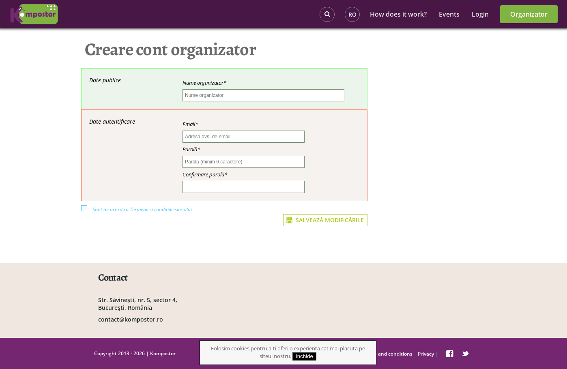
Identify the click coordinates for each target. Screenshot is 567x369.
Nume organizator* (204, 82)
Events (449, 14)
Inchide (304, 356)
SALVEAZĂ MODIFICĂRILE (330, 220)
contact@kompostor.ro (130, 319)
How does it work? (398, 14)
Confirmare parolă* (205, 174)
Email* (190, 124)
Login (480, 14)
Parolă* (191, 149)
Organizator (529, 14)
